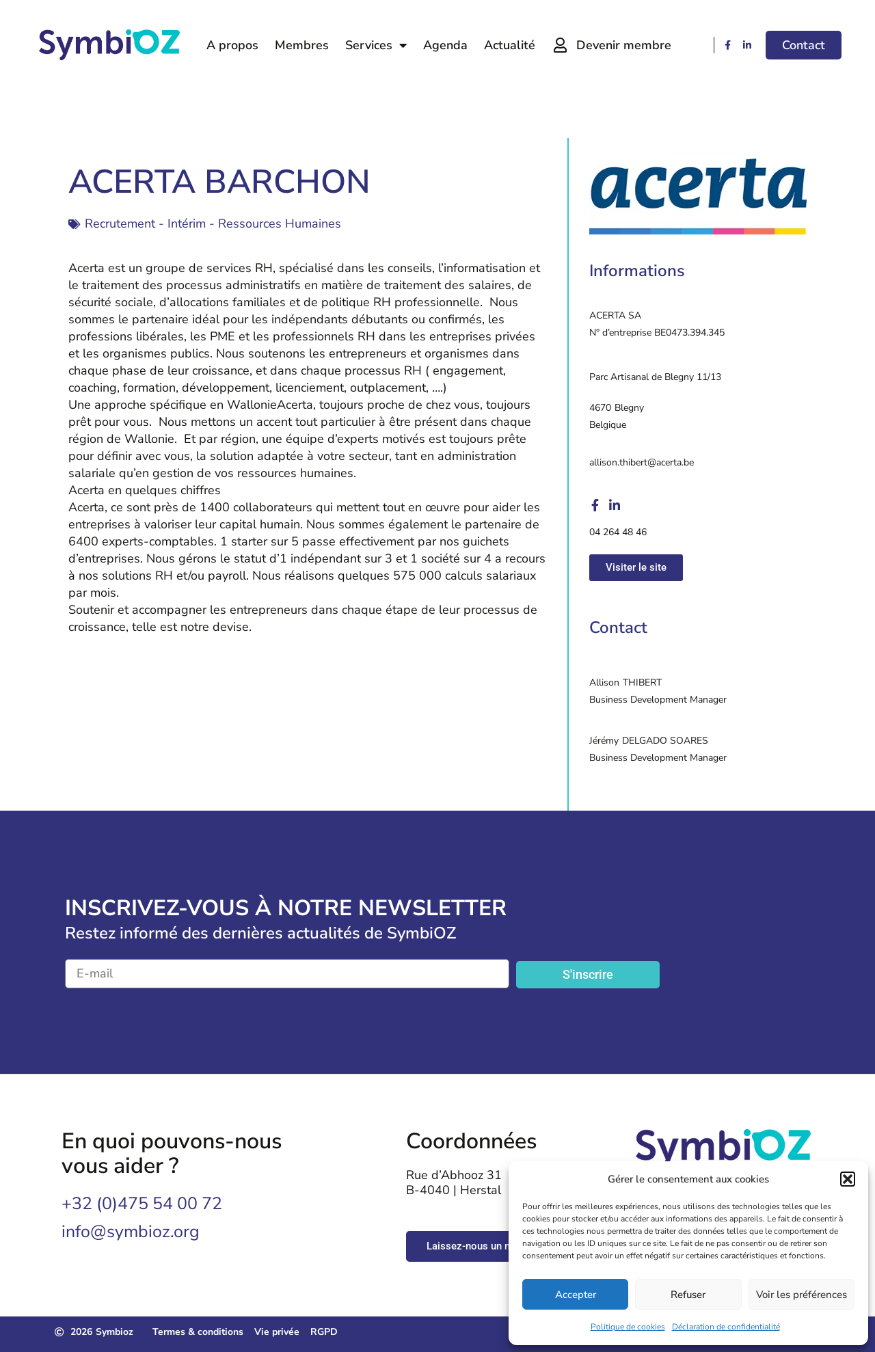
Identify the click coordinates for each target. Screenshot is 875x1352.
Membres (302, 45)
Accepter (575, 1294)
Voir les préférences (801, 1294)
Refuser (688, 1294)
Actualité (509, 45)
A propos (232, 45)
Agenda (445, 45)
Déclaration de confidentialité (726, 1326)
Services (376, 45)
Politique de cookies (628, 1326)
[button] (847, 1179)
